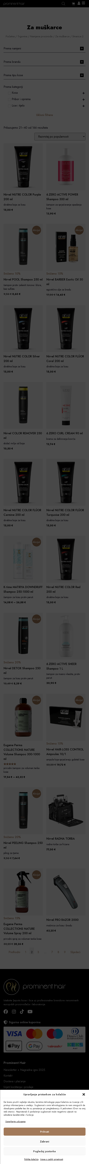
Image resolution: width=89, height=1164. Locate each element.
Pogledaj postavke (44, 1151)
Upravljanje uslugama (15, 1121)
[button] (83, 1094)
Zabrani (44, 1141)
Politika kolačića (31, 1159)
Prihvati (44, 1132)
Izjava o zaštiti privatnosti (51, 1159)
